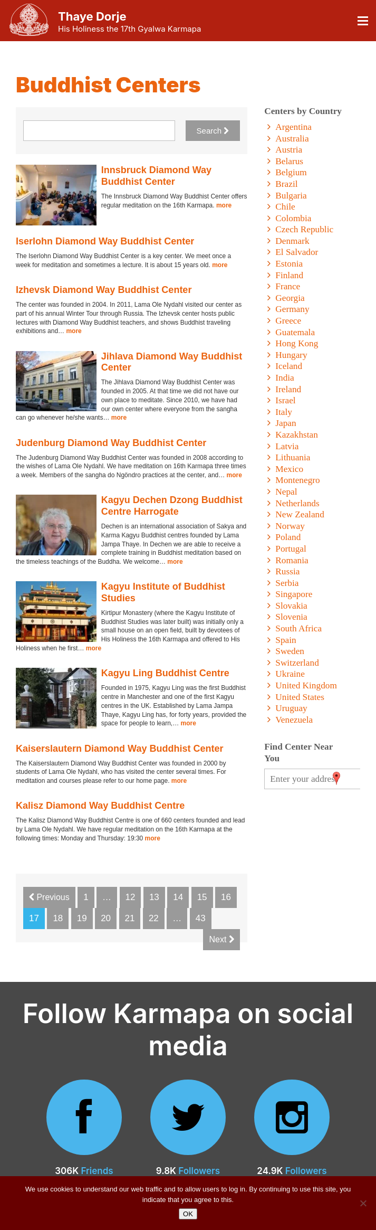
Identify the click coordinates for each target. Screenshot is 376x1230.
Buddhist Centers (108, 85)
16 (226, 897)
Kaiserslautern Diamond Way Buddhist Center (119, 748)
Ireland (288, 389)
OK (188, 1214)
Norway (290, 526)
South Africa (298, 628)
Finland (289, 275)
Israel (285, 400)
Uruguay (291, 708)
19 (82, 918)
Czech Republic (304, 229)
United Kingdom (306, 685)
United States (299, 697)
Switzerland (297, 663)
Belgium (290, 172)
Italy (283, 412)
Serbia (286, 583)
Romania (291, 560)
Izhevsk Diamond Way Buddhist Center (103, 290)
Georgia (289, 298)
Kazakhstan (296, 435)
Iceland (288, 366)
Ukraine (290, 674)
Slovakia (291, 606)
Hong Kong (296, 343)
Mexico (289, 469)
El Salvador (296, 252)
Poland (288, 537)
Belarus (289, 161)
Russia (287, 571)
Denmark (292, 241)
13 (154, 897)
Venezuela (294, 720)
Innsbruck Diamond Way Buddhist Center (156, 176)
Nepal (286, 492)
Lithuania (292, 457)
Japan (285, 423)
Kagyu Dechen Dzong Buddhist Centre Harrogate (172, 506)
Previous (49, 897)
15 (202, 897)
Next (221, 939)
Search (213, 130)
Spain (285, 640)
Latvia (286, 446)
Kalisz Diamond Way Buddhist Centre (100, 805)
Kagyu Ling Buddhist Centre (165, 673)
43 (201, 918)
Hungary (291, 355)
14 (178, 897)
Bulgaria (290, 196)
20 (106, 918)
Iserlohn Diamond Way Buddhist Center (105, 241)
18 (58, 918)
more (224, 205)
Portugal (290, 549)
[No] (363, 1203)
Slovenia (291, 617)
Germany (292, 309)
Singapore (293, 594)
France (287, 286)
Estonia (289, 264)
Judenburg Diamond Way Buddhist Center (111, 443)
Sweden (289, 651)
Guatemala (295, 332)
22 (154, 918)
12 (131, 897)
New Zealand (299, 514)
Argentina (293, 127)
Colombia (293, 218)
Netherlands (297, 503)
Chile (285, 207)
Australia (291, 139)
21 (130, 918)
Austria (288, 150)
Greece (288, 321)
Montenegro (297, 480)
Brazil (286, 184)
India (284, 378)
